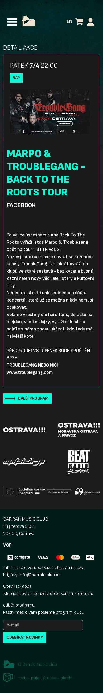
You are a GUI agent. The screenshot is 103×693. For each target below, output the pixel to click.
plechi (67, 678)
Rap (16, 77)
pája (35, 678)
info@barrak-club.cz (40, 575)
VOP (7, 545)
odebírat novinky (25, 637)
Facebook (21, 205)
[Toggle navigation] (12, 22)
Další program (33, 398)
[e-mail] (43, 625)
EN (69, 21)
